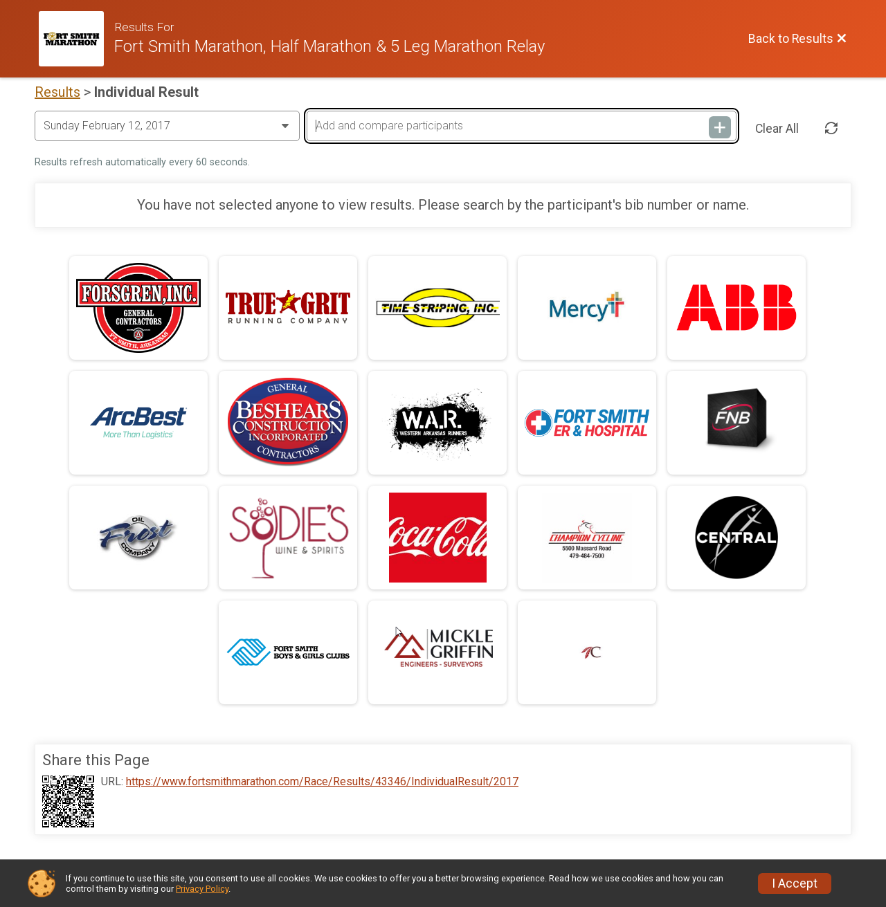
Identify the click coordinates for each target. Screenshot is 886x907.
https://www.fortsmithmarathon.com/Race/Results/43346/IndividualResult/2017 (322, 782)
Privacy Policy (202, 888)
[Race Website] (76, 38)
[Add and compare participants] (521, 126)
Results (57, 92)
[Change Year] (167, 126)
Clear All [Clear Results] (777, 129)
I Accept (794, 883)
